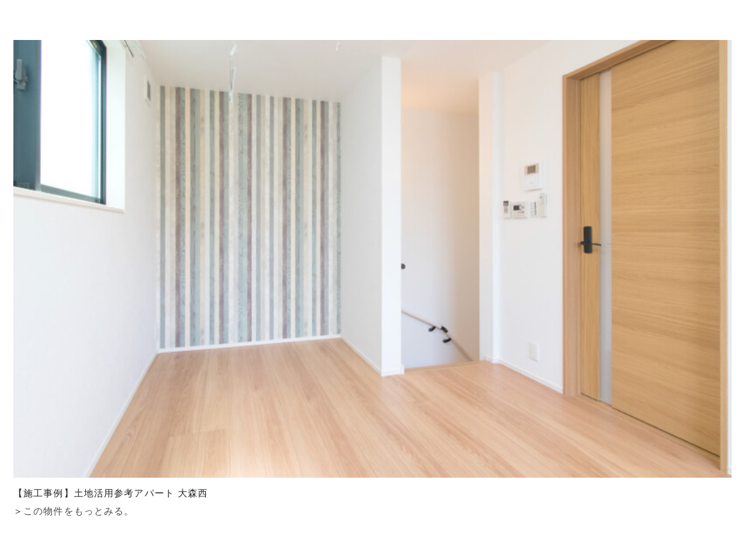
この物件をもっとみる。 (78, 511)
